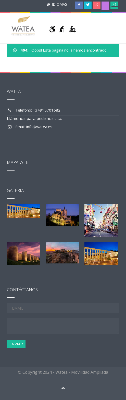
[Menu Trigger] (114, 9)
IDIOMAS (59, 4)
